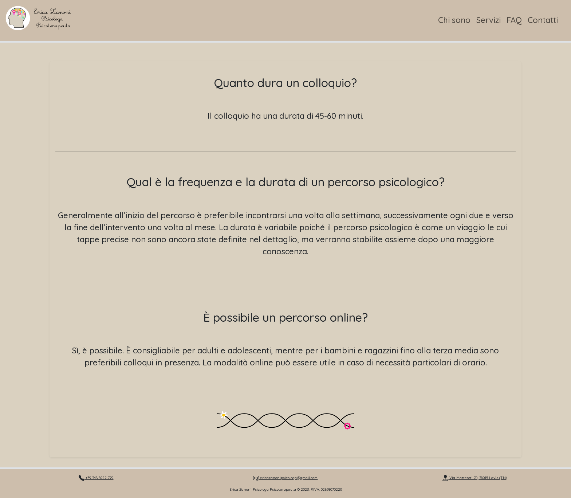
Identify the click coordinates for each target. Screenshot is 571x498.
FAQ (514, 20)
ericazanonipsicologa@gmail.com (285, 477)
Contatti (543, 20)
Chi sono (454, 20)
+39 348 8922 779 (96, 477)
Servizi (488, 20)
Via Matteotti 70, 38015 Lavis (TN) (474, 477)
